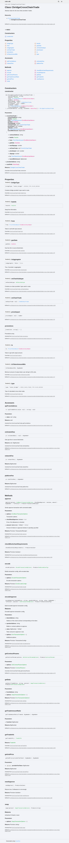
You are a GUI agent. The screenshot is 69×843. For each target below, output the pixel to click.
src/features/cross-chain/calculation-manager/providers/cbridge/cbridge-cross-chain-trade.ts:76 (32, 319)
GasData (16, 100)
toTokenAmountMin (25, 374)
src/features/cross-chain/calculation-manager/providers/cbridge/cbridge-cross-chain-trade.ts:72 (32, 357)
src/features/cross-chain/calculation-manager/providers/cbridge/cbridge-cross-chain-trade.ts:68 (32, 195)
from (22, 231)
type (22, 394)
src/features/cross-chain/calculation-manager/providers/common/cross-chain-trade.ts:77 (31, 338)
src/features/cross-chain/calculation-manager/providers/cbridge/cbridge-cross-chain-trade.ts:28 (32, 24)
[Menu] (62, 1)
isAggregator (24, 269)
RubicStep (33, 108)
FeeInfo (16, 97)
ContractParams (49, 657)
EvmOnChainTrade (26, 102)
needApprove (26, 795)
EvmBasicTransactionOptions (24, 502)
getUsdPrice (25, 771)
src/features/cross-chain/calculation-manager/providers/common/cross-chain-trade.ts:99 (31, 469)
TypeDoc (17, 841)
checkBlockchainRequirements (30, 555)
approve (24, 534)
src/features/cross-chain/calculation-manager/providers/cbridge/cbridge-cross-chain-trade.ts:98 (32, 291)
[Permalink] (15, 91)
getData (24, 700)
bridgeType (23, 193)
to (21, 355)
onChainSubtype (25, 289)
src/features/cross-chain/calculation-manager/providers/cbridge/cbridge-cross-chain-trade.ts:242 (33, 728)
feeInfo (22, 212)
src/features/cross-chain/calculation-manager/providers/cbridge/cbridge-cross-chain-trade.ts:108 (33, 172)
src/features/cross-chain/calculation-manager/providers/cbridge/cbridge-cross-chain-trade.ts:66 (32, 272)
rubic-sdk (7, 1)
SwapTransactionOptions (38, 683)
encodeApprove (26, 643)
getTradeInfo (24, 745)
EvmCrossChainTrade (14, 18)
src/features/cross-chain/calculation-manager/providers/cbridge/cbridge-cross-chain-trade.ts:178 (33, 673)
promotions (25, 336)
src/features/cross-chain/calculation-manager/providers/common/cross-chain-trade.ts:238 (31, 557)
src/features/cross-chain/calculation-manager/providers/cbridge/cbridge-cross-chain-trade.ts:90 (32, 214)
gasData (23, 250)
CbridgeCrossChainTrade (18, 4)
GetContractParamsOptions (30, 657)
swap (24, 827)
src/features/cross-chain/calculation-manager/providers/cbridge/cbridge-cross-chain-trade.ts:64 (32, 396)
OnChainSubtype (20, 282)
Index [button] (7, 29)
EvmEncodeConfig (43, 567)
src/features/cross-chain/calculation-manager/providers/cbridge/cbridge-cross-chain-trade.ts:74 (32, 377)
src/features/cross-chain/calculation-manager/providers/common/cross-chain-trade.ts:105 (31, 489)
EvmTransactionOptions (26, 601)
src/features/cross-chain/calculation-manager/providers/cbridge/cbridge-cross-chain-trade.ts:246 (33, 748)
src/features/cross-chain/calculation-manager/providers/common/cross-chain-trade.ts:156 (31, 798)
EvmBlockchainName (28, 98)
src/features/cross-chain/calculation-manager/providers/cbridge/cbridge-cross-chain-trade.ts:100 (33, 305)
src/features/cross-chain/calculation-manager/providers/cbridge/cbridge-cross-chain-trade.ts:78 (32, 253)
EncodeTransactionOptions (23, 567)
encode (24, 586)
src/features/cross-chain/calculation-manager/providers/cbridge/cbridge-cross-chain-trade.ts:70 (32, 233)
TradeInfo (19, 738)
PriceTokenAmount (17, 98)
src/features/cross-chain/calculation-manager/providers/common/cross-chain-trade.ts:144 (31, 425)
